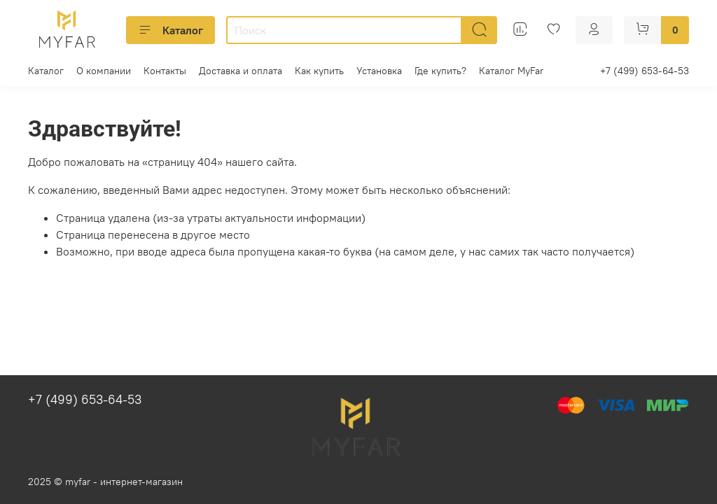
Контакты (165, 70)
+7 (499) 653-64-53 (644, 70)
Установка (379, 70)
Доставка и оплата (240, 70)
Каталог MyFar (511, 70)
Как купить (319, 70)
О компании (103, 70)
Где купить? (440, 70)
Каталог (170, 30)
